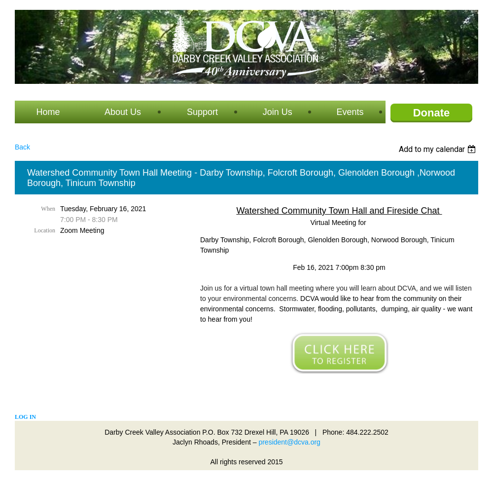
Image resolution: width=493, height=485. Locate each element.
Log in (25, 416)
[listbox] (438, 149)
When (48, 208)
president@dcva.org (289, 442)
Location (44, 230)
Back (22, 147)
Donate (431, 113)
